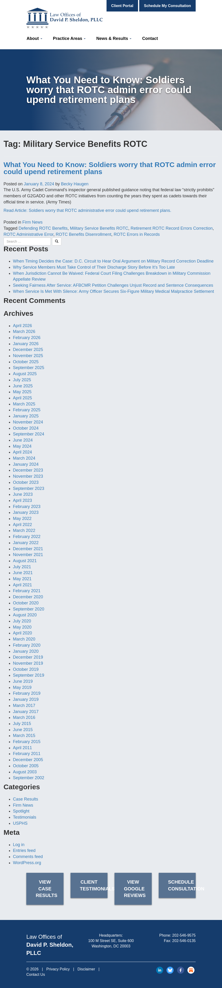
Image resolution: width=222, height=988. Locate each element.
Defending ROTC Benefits (43, 228)
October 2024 (26, 428)
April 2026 (22, 325)
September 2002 (28, 777)
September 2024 (28, 434)
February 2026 (26, 337)
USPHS (20, 823)
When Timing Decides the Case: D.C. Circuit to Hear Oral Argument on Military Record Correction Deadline (113, 261)
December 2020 (28, 597)
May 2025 (22, 391)
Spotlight (21, 811)
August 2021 (25, 560)
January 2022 (26, 542)
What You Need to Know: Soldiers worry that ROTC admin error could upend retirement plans (110, 168)
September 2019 (28, 675)
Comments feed (28, 856)
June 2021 (23, 572)
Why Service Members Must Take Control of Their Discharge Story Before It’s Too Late (94, 267)
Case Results (25, 799)
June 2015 (23, 729)
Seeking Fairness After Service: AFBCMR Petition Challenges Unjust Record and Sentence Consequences (113, 285)
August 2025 (25, 373)
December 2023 (28, 470)
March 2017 (24, 705)
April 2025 (22, 398)
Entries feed (24, 850)
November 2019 (28, 663)
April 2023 (22, 500)
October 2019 (26, 669)
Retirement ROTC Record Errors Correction (172, 228)
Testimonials (24, 817)
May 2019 (22, 687)
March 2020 (24, 639)
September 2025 (28, 367)
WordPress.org (27, 862)
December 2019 (28, 657)
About (34, 38)
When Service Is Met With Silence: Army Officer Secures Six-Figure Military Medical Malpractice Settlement (113, 291)
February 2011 (26, 753)
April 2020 (22, 633)
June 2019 (23, 681)
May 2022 (22, 518)
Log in (18, 844)
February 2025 (26, 410)
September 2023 (28, 488)
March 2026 (24, 331)
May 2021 (22, 578)
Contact (150, 38)
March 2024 (24, 458)
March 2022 (24, 530)
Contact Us (35, 975)
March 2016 (24, 717)
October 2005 (26, 765)
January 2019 (26, 699)
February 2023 (26, 506)
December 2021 (28, 548)
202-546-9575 (184, 935)
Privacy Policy (58, 969)
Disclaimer (86, 969)
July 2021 (22, 567)
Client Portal (122, 6)
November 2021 (28, 554)
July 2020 (22, 621)
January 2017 (26, 711)
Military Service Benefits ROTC (99, 228)
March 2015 (24, 735)
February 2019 (26, 693)
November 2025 (28, 355)
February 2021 (26, 590)
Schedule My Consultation (167, 6)
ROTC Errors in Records (137, 234)
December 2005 (28, 759)
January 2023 (26, 512)
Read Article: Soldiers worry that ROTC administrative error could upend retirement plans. (87, 210)
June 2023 (23, 494)
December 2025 (28, 349)
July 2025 (22, 380)
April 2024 (22, 452)
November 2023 (28, 476)
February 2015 (26, 741)
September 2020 (28, 609)
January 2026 (26, 343)
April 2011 (22, 747)
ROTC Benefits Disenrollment (83, 234)
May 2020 (22, 627)
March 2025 (24, 404)
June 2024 (23, 440)
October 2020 (26, 603)
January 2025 (26, 416)
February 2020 (26, 645)
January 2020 (26, 651)
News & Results (113, 38)
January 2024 (26, 464)
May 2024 (22, 446)
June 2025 (23, 386)
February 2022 (26, 536)
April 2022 (22, 524)
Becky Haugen (74, 184)
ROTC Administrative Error (28, 234)
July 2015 (22, 723)
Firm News (32, 222)
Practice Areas (69, 38)
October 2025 (26, 361)
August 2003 (25, 772)
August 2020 (25, 615)
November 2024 (28, 422)
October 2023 (26, 482)
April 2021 (22, 585)
